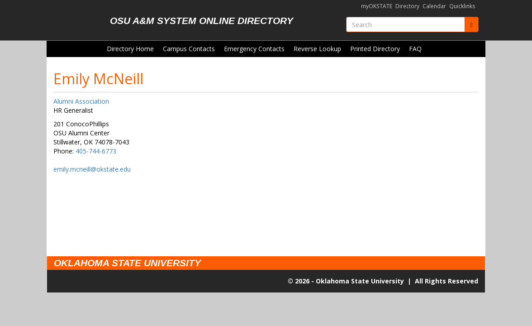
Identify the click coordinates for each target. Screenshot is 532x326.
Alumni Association (81, 101)
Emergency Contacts (254, 48)
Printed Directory (375, 48)
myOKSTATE (376, 6)
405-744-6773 (96, 151)
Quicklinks (462, 6)
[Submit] (472, 24)
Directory (407, 6)
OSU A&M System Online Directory (201, 20)
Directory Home (130, 48)
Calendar (434, 6)
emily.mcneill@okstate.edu (92, 169)
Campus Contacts (189, 48)
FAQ (415, 48)
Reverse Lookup (317, 48)
